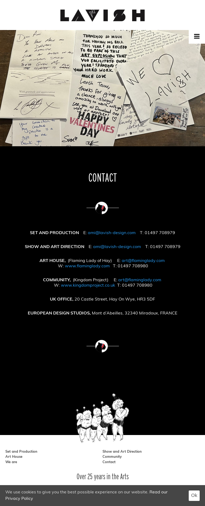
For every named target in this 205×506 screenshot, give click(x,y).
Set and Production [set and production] (21, 451)
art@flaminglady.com (143, 261)
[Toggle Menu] (197, 36)
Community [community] (112, 457)
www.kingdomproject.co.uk (88, 285)
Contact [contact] (109, 462)
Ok (194, 495)
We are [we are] (11, 462)
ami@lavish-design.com (112, 233)
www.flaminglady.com (87, 266)
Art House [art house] (13, 457)
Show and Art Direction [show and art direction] (122, 451)
